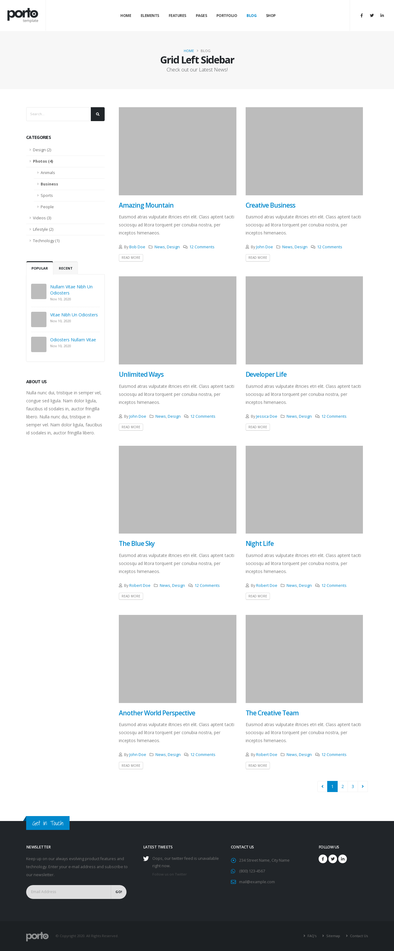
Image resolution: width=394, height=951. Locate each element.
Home (125, 15)
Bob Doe (137, 247)
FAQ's (311, 935)
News (160, 247)
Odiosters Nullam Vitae (73, 340)
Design (173, 247)
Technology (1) (46, 240)
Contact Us (358, 935)
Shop (271, 15)
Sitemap (332, 935)
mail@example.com (257, 881)
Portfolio (226, 15)
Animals (48, 172)
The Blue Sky (137, 543)
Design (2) (42, 149)
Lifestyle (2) (43, 229)
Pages (201, 15)
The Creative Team (272, 713)
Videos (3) (42, 218)
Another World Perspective (157, 713)
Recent (66, 268)
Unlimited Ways (141, 374)
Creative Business (270, 205)
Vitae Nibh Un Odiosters (74, 315)
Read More (131, 257)
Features (177, 15)
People (47, 206)
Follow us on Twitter (169, 874)
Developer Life (266, 374)
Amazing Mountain (146, 205)
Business (49, 184)
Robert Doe (140, 585)
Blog (251, 15)
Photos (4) (43, 161)
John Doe (264, 247)
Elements (150, 15)
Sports (47, 195)
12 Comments (202, 247)
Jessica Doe (266, 416)
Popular (39, 268)
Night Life (260, 543)
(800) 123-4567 (252, 871)
